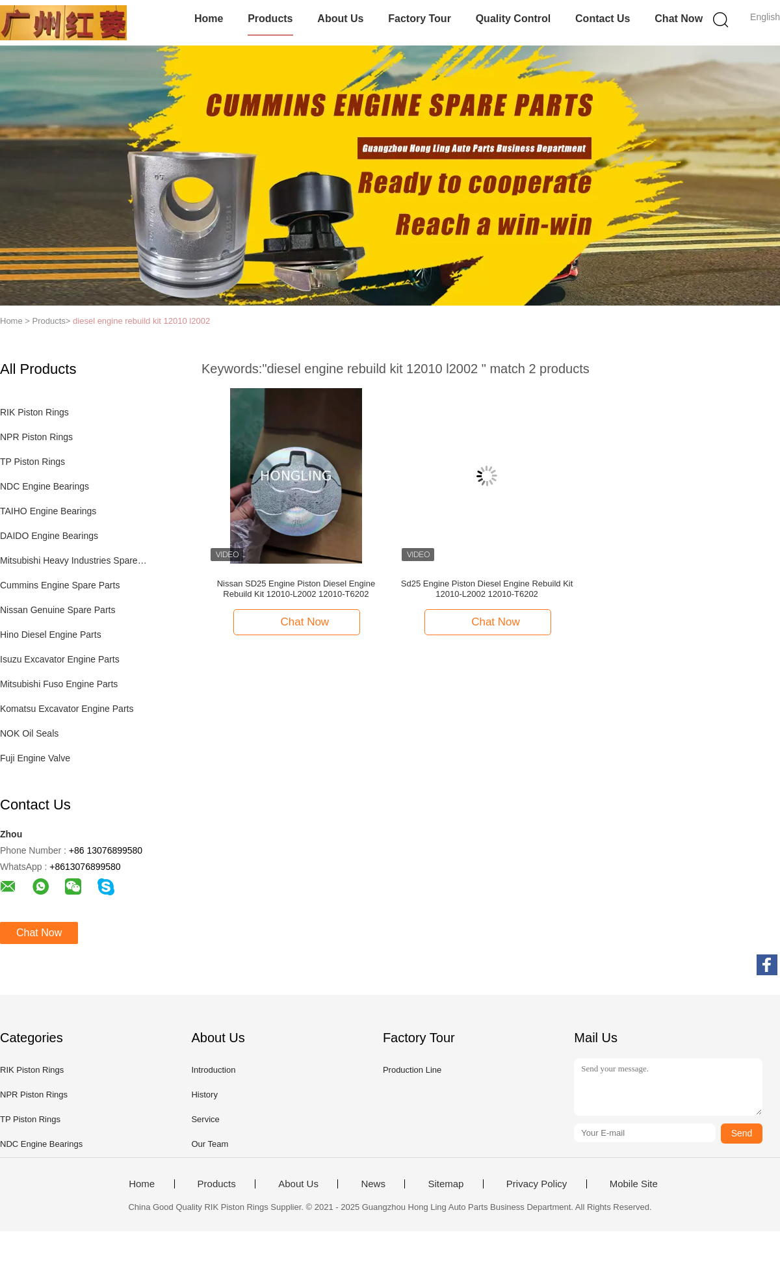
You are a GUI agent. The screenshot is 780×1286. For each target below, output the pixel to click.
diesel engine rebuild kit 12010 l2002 (141, 321)
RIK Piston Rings (34, 412)
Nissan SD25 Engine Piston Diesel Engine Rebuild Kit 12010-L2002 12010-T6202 (296, 589)
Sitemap (445, 1183)
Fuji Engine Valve (35, 758)
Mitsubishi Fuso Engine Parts (59, 684)
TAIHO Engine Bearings (48, 511)
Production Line (412, 1070)
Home (208, 18)
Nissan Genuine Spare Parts (57, 610)
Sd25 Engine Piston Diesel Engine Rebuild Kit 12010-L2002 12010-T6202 (487, 589)
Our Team (209, 1144)
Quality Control (513, 18)
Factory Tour (419, 18)
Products (270, 18)
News (373, 1183)
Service (205, 1119)
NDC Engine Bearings (44, 486)
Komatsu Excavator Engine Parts (66, 708)
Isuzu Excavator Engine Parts (60, 659)
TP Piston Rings (32, 461)
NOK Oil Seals (29, 733)
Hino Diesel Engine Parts (50, 634)
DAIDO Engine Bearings (49, 536)
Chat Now (679, 18)
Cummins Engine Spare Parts (60, 585)
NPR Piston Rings (36, 437)
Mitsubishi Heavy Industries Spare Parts (74, 560)
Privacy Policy (536, 1183)
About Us (340, 18)
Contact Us (602, 18)
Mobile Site (634, 1183)
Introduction (213, 1070)
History (204, 1094)
